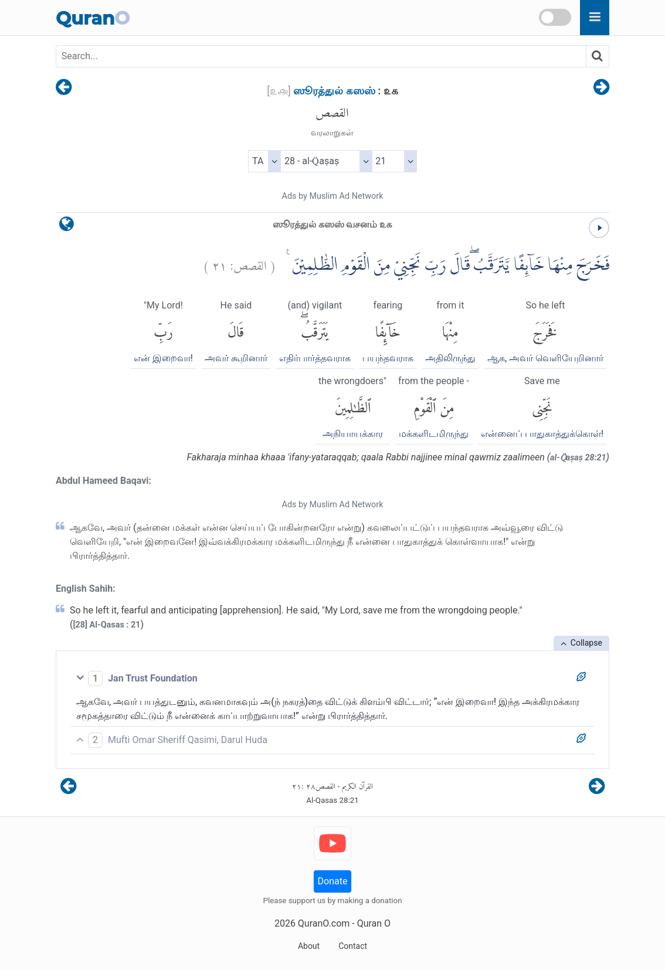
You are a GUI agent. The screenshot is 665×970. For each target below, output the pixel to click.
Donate (333, 881)
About (309, 946)
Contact (352, 946)
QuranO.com (324, 923)
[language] (66, 227)
